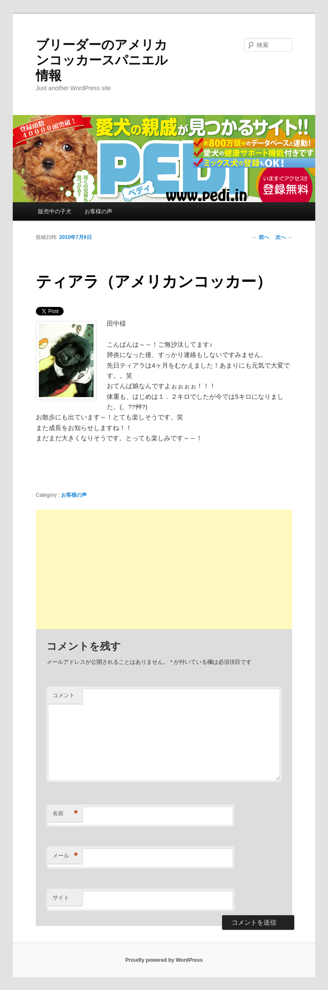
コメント (64, 695)
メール (65, 856)
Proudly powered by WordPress (163, 960)
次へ (283, 237)
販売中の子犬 (54, 211)
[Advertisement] (164, 569)
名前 (65, 813)
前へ (260, 237)
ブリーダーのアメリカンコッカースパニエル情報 (102, 60)
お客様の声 (98, 211)
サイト (61, 897)
